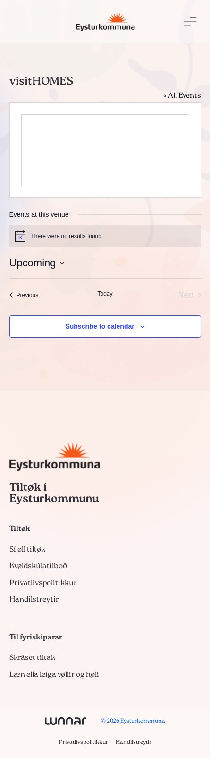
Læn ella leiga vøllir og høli (54, 675)
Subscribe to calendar (99, 326)
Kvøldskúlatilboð (38, 566)
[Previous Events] (24, 295)
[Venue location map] (105, 150)
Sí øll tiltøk (27, 550)
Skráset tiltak (32, 658)
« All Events (182, 96)
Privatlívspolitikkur (43, 583)
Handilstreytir (34, 600)
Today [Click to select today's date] (104, 293)
